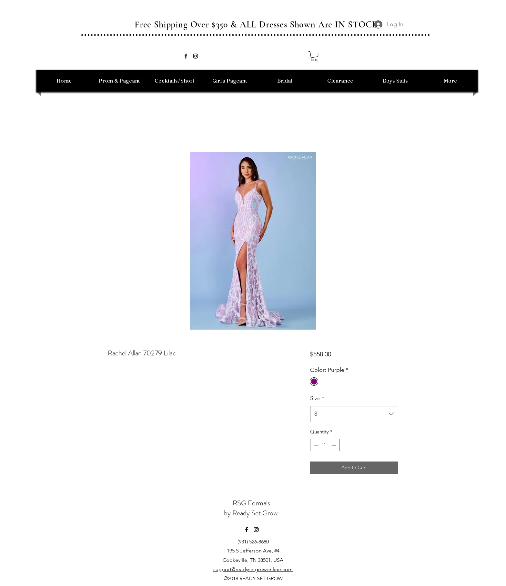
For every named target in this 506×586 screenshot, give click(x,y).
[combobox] (354, 414)
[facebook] (186, 56)
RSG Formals (251, 503)
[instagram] (195, 56)
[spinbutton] (324, 445)
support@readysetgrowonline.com (253, 569)
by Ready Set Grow (251, 513)
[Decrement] (315, 445)
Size (317, 398)
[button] (314, 56)
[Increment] (334, 445)
